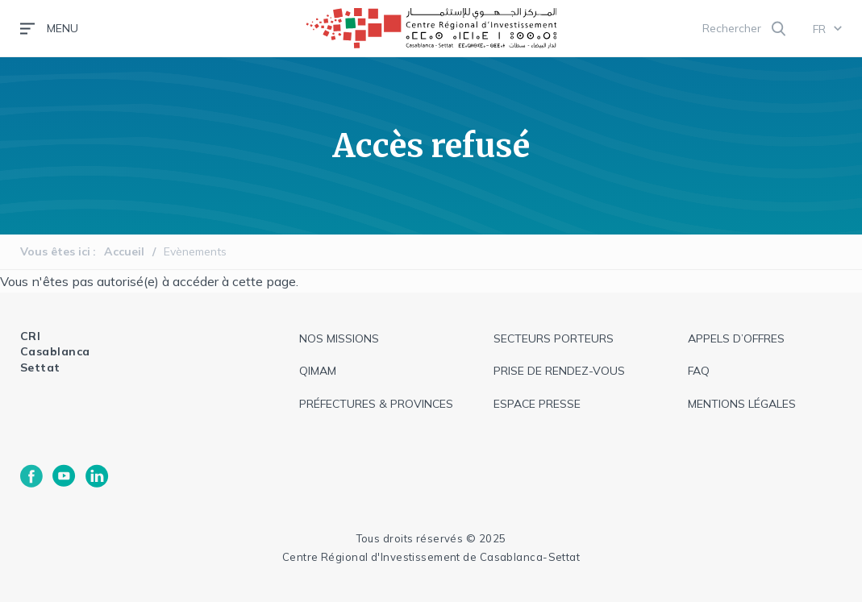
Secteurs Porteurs (553, 338)
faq (699, 370)
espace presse (537, 403)
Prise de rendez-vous (559, 370)
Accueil (124, 251)
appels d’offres (736, 338)
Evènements (195, 251)
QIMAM (317, 370)
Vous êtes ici (55, 251)
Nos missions (339, 338)
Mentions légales (742, 403)
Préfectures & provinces (376, 403)
